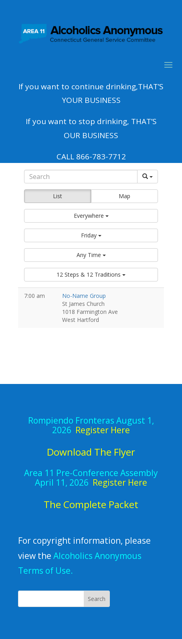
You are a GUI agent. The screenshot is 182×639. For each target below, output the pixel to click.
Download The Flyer (91, 451)
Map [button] (124, 196)
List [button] (57, 196)
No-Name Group (84, 295)
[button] (91, 216)
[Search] (80, 176)
